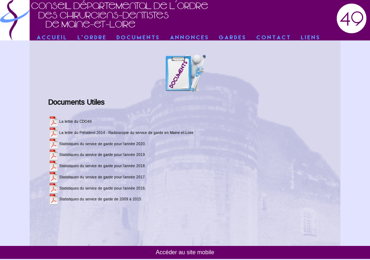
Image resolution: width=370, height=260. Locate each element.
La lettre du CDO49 (75, 122)
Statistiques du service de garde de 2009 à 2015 (100, 199)
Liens (310, 37)
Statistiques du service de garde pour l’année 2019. (102, 155)
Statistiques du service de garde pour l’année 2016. (102, 188)
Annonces (189, 37)
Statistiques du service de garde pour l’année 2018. (102, 166)
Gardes (232, 37)
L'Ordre (92, 37)
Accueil (52, 37)
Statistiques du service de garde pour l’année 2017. (102, 177)
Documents (138, 37)
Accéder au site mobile (185, 252)
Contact (274, 37)
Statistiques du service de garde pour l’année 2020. (102, 144)
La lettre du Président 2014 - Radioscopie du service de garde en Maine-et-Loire (126, 133)
